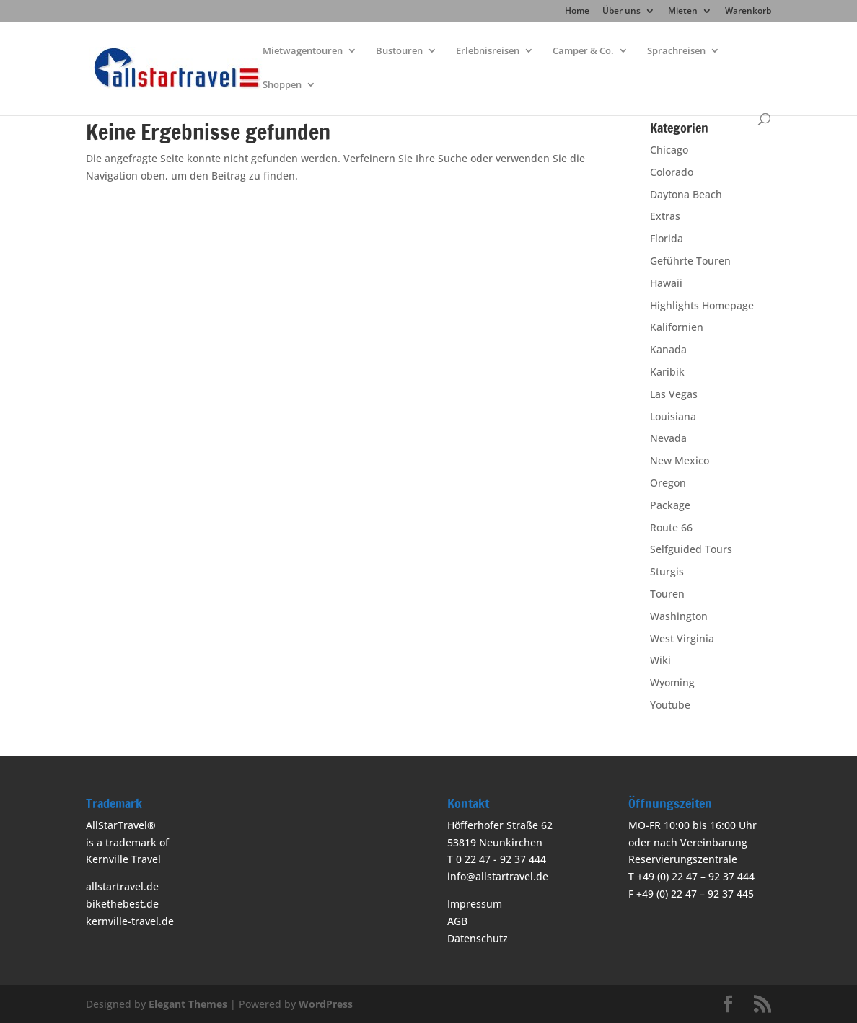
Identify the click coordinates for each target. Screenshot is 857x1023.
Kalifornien (676, 327)
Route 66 (671, 527)
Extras (665, 216)
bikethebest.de (122, 904)
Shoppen (282, 85)
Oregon (668, 483)
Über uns (621, 11)
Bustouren (399, 51)
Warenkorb (748, 11)
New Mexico (679, 460)
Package (670, 505)
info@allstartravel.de (497, 876)
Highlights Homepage (702, 305)
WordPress (326, 1004)
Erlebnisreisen (487, 51)
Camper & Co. (583, 51)
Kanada (668, 349)
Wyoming (672, 682)
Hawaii (666, 283)
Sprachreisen (676, 51)
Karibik (667, 371)
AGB (457, 921)
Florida (666, 238)
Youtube (670, 705)
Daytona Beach (686, 194)
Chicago (669, 149)
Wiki (660, 660)
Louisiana (673, 416)
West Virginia (682, 638)
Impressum (474, 904)
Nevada (668, 438)
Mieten (683, 11)
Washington (679, 616)
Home (577, 11)
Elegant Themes (188, 1004)
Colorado (671, 172)
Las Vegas (674, 394)
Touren (667, 594)
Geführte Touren (690, 260)
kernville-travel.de (130, 921)
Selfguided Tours (691, 549)
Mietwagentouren (303, 51)
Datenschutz (477, 938)
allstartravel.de (122, 886)
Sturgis (667, 571)
